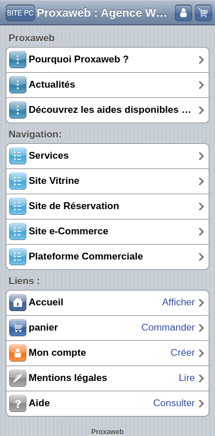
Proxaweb (107, 432)
